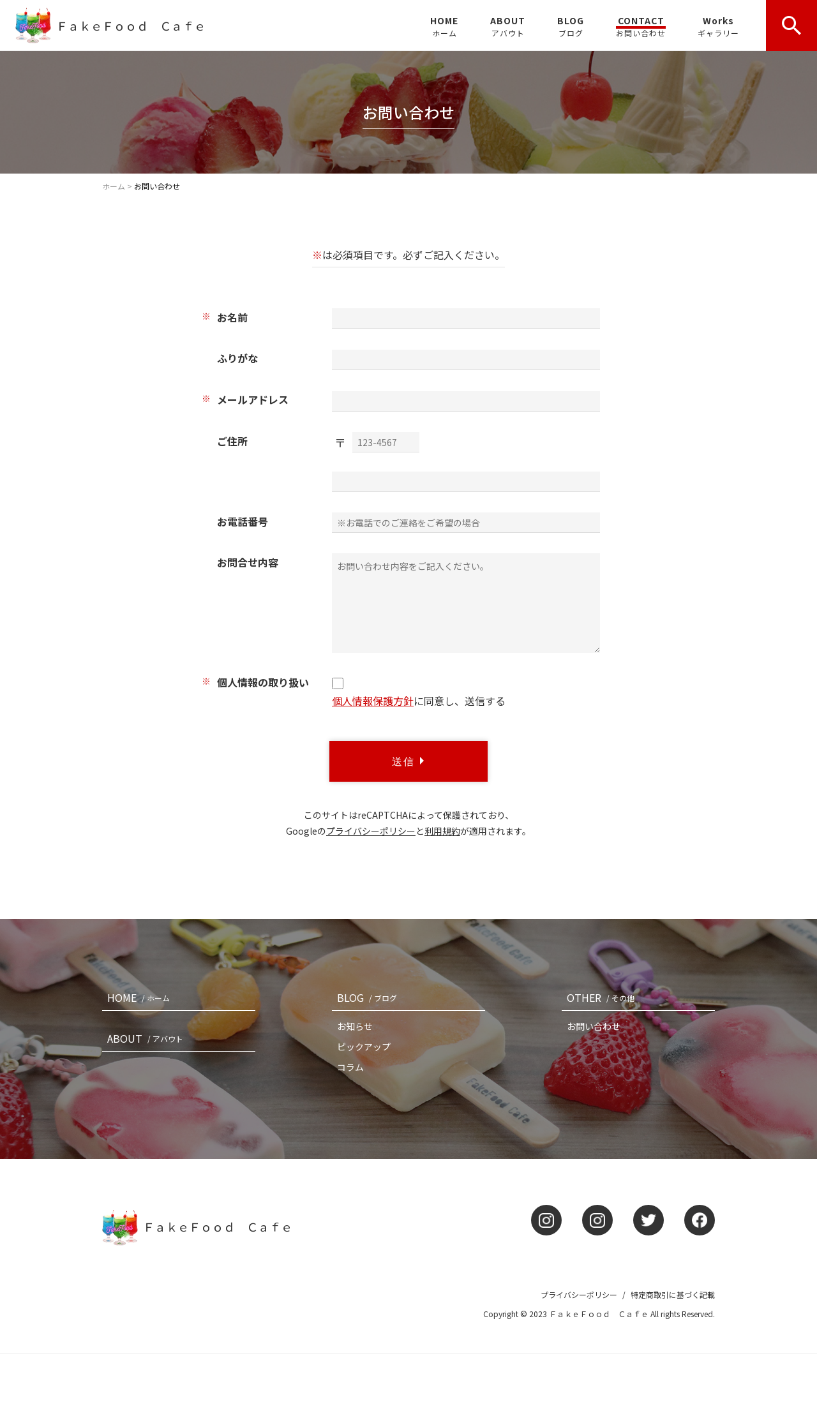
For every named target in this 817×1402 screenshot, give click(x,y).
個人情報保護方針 (373, 700)
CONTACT (641, 26)
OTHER (603, 997)
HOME (444, 26)
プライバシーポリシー (371, 830)
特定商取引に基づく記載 (673, 1294)
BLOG (570, 26)
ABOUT (507, 26)
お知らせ (355, 1026)
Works (718, 26)
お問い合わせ (593, 1026)
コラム (350, 1067)
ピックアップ (364, 1046)
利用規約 (442, 830)
